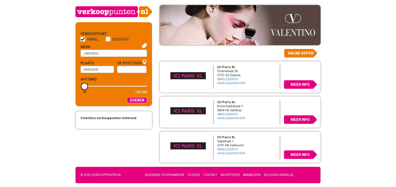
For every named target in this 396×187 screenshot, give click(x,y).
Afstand (89, 79)
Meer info (300, 85)
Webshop (120, 39)
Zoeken (137, 100)
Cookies (193, 175)
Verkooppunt (89, 34)
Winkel (93, 39)
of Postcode (129, 63)
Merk (85, 47)
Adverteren (230, 175)
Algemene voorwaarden (164, 175)
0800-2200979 (227, 79)
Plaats (87, 63)
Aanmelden (252, 175)
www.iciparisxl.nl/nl (231, 83)
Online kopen (300, 53)
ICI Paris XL (226, 67)
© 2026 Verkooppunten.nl (101, 175)
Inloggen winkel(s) (278, 175)
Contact (210, 175)
